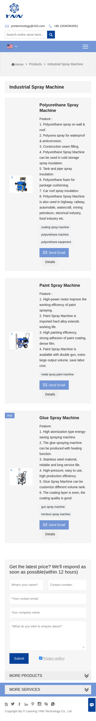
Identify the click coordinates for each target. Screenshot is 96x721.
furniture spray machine (55, 514)
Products (35, 64)
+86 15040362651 (66, 26)
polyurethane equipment (56, 242)
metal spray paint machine (57, 374)
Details (50, 262)
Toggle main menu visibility (86, 45)
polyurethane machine (55, 234)
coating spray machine (55, 227)
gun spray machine (53, 507)
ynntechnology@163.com (28, 26)
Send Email (54, 252)
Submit (19, 658)
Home (17, 64)
